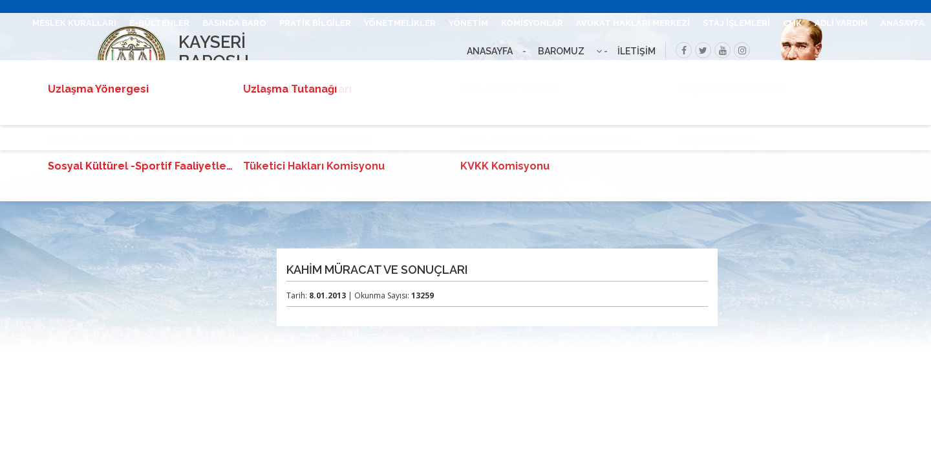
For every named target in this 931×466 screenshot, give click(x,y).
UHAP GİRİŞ (280, 73)
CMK (792, 23)
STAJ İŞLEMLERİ (736, 23)
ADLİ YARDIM (841, 23)
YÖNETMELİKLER (400, 23)
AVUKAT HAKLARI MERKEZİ (633, 23)
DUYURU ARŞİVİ (892, 73)
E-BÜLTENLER (159, 23)
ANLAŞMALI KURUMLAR (622, 73)
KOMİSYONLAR (532, 23)
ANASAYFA (903, 23)
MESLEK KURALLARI (74, 23)
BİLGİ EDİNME (762, 73)
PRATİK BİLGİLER (315, 23)
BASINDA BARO (234, 23)
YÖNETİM (468, 23)
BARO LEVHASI (348, 73)
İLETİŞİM (224, 73)
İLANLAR (703, 73)
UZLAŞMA (825, 73)
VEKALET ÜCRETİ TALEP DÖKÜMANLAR (476, 73)
